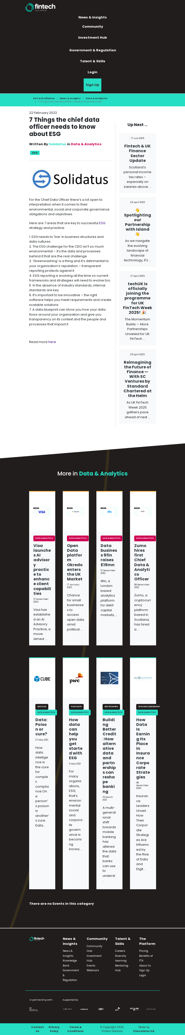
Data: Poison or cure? (41, 727)
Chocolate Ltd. (144, 1031)
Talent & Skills (92, 61)
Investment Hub (92, 37)
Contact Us (37, 1029)
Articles (41, 706)
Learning (120, 961)
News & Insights (92, 17)
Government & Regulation (92, 50)
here (52, 342)
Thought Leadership (149, 706)
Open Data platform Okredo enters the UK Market (75, 562)
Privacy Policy (54, 1029)
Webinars (93, 970)
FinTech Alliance (44, 98)
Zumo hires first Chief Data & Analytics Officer (142, 562)
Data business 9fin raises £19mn (109, 555)
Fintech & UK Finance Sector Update (137, 153)
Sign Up (92, 84)
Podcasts (76, 706)
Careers (120, 951)
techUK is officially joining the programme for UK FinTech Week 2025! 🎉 (137, 298)
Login (92, 72)
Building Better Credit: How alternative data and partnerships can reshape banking (109, 755)
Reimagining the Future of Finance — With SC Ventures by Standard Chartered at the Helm (137, 379)
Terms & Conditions (75, 1029)
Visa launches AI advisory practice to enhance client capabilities (42, 569)
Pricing (143, 951)
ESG (35, 152)
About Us (145, 965)
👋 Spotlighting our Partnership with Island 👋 (137, 222)
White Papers (111, 706)
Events (91, 965)
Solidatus (57, 144)
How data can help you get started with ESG (75, 739)
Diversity (120, 956)
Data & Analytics (97, 98)
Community (92, 26)
